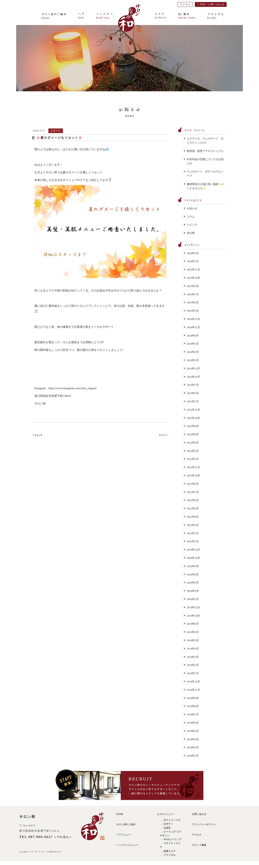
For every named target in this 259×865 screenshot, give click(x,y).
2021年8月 (193, 483)
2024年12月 (193, 319)
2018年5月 (193, 731)
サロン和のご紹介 (126, 824)
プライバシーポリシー (204, 824)
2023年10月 (193, 376)
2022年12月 (193, 409)
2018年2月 (193, 755)
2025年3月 (193, 310)
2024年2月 (193, 351)
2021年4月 (193, 516)
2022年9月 (193, 426)
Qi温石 (167, 827)
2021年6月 (193, 500)
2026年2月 (193, 261)
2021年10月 (193, 475)
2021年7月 (193, 492)
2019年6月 (193, 632)
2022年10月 (193, 417)
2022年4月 (193, 442)
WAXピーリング (172, 839)
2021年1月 (193, 541)
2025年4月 (193, 302)
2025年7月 (193, 294)
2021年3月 (193, 525)
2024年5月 (193, 343)
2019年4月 (193, 648)
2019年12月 (193, 607)
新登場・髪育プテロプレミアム (205, 150)
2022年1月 (193, 458)
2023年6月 (193, 393)
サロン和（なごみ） (38, 852)
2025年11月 (193, 269)
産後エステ (169, 851)
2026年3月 (193, 253)
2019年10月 (193, 615)
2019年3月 (193, 656)
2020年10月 (193, 557)
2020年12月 (193, 549)
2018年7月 (193, 714)
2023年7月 (193, 384)
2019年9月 (193, 623)
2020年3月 (193, 599)
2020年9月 (193, 566)
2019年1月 (193, 673)
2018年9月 (193, 698)
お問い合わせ (199, 814)
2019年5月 (193, 640)
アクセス (197, 834)
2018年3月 (193, 747)
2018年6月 (193, 722)
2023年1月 (193, 401)
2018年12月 (193, 681)
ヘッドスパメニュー (127, 845)
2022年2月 (193, 450)
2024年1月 (193, 360)
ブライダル (169, 854)
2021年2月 (193, 533)
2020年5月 (193, 582)
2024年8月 (193, 335)
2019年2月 (193, 664)
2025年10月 (193, 277)
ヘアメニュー (123, 834)
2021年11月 (193, 467)
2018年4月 (193, 739)
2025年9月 (193, 286)
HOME (119, 814)
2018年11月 (193, 689)
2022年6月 (193, 434)
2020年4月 (193, 590)
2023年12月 (193, 368)
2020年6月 (193, 574)
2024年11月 (193, 327)
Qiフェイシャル (171, 820)
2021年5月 (193, 508)
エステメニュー (165, 814)
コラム (191, 216)
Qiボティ (168, 823)
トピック (192, 224)
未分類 (191, 232)
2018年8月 (193, 706)
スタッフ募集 (199, 845)
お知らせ (192, 208)
